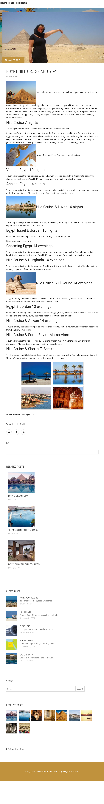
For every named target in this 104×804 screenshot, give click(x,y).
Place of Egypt (26, 640)
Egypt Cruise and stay (18, 496)
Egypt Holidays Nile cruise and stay (24, 564)
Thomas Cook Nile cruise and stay (23, 530)
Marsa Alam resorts (29, 597)
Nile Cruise (13, 76)
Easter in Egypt (27, 654)
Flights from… (26, 626)
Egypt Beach (25, 612)
